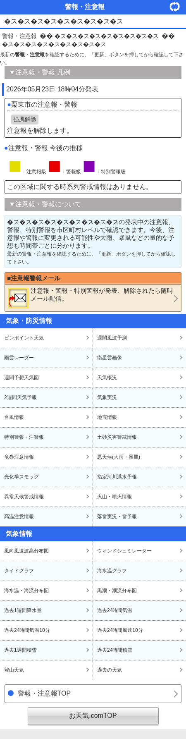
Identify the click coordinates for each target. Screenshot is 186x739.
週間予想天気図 (21, 377)
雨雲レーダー (19, 358)
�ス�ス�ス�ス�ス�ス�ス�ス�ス (107, 36)
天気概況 (107, 377)
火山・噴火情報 (114, 497)
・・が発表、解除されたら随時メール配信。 (90, 298)
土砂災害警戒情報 (117, 437)
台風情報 (14, 417)
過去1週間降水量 (23, 610)
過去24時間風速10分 (120, 630)
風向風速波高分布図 (26, 551)
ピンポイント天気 (24, 338)
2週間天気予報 (20, 397)
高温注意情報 (19, 516)
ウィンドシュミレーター (124, 551)
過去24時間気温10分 (27, 630)
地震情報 (107, 417)
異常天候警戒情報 (24, 497)
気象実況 (107, 397)
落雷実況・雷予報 (117, 516)
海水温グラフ (112, 571)
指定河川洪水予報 (117, 477)
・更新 (177, 6)
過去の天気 (109, 670)
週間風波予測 (112, 338)
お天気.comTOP (93, 715)
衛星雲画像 (109, 358)
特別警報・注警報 (24, 437)
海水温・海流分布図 (26, 590)
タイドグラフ (19, 571)
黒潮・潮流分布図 (117, 590)
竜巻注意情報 (19, 457)
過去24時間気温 (114, 610)
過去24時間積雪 (114, 650)
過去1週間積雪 (20, 650)
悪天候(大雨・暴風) (118, 457)
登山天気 (14, 670)
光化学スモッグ (21, 477)
